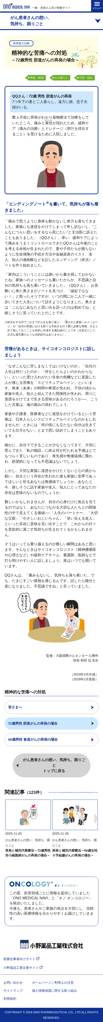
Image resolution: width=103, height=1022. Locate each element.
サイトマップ (13, 990)
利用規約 (9, 998)
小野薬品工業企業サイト (23, 967)
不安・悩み (86, 77)
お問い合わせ (13, 982)
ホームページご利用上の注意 (53, 982)
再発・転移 (37, 77)
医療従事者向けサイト (21, 959)
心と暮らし (61, 77)
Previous (7, 818)
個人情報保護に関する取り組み (54, 990)
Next (96, 818)
